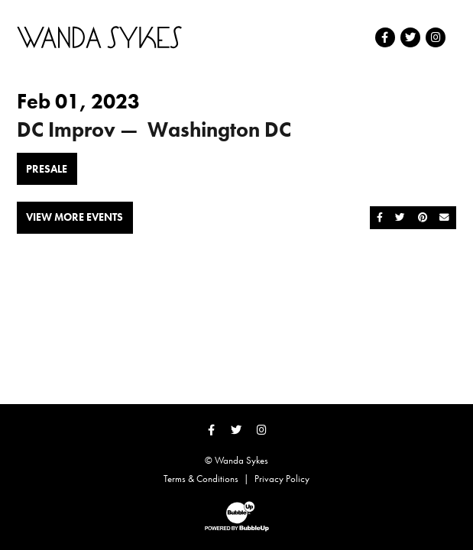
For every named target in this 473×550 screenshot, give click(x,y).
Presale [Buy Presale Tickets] (46, 169)
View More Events (74, 217)
